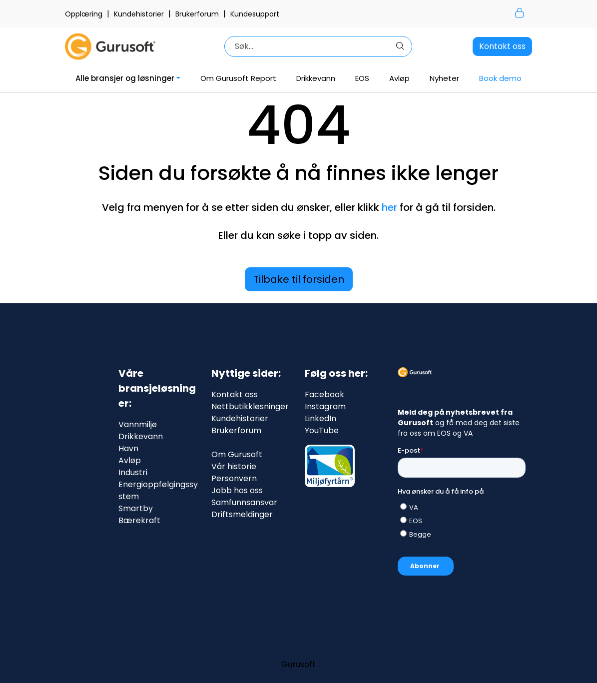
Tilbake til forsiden (298, 279)
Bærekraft (139, 520)
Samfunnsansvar (244, 502)
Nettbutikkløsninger (250, 406)
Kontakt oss (502, 46)
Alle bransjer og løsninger (124, 78)
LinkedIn (320, 418)
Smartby (135, 508)
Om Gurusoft (236, 454)
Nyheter (444, 78)
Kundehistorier (140, 14)
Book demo (500, 78)
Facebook (324, 394)
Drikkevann (315, 78)
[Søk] (309, 46)
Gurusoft (298, 664)
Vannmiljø (137, 424)
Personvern (234, 478)
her (389, 207)
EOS (362, 78)
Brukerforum (198, 14)
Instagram (325, 406)
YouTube (322, 430)
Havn (128, 448)
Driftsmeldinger (242, 514)
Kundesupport (254, 14)
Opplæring (84, 14)
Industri (132, 472)
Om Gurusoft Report (238, 78)
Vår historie (233, 466)
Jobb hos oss (237, 490)
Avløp (399, 78)
